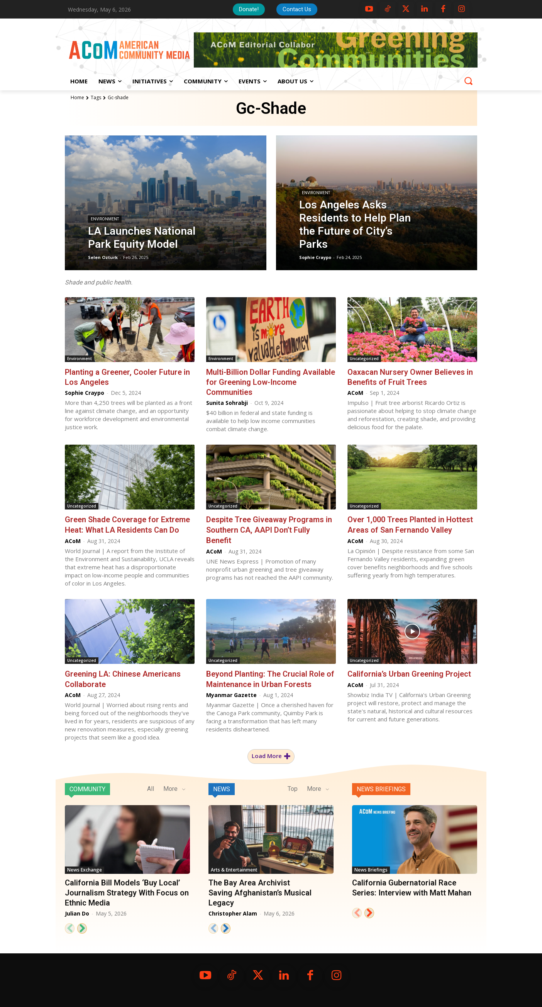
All (150, 787)
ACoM (355, 392)
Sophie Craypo (84, 392)
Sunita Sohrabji (227, 402)
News (221, 788)
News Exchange (84, 868)
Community (87, 788)
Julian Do (77, 912)
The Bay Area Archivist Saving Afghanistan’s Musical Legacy (260, 891)
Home (77, 97)
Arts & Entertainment (234, 868)
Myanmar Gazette (231, 693)
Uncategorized (364, 358)
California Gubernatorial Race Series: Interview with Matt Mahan (411, 886)
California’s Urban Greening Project (409, 673)
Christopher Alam (232, 912)
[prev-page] (70, 927)
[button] (468, 81)
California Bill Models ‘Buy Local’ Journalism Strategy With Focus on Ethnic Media (127, 891)
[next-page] (82, 927)
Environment (105, 219)
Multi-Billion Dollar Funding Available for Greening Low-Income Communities (270, 382)
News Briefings (381, 788)
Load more (271, 755)
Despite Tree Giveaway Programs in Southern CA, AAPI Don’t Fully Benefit (269, 529)
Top (293, 787)
